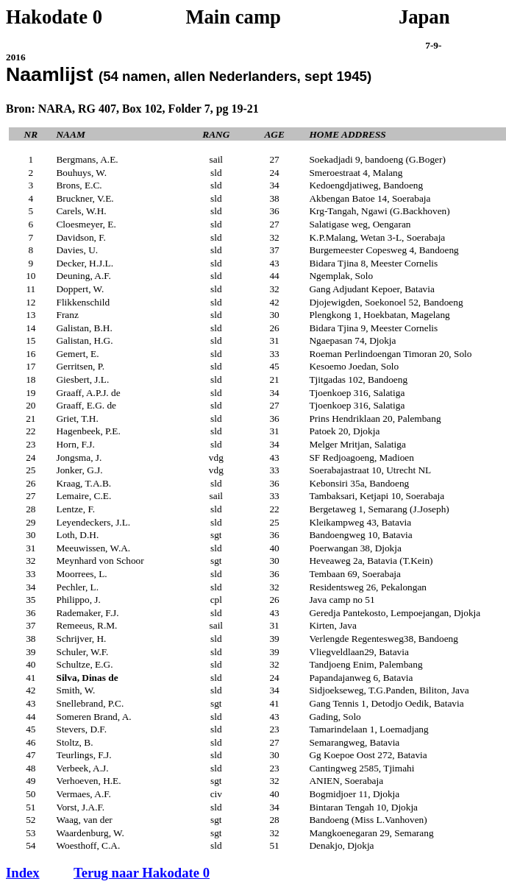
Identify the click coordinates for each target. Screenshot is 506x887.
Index (23, 872)
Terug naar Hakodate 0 (142, 872)
